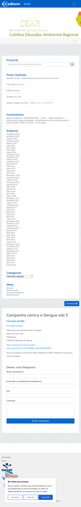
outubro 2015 (12, 249)
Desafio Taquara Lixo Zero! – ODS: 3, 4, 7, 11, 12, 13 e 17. (30, 103)
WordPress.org (13, 295)
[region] (30, 490)
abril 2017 (11, 217)
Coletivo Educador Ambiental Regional (41, 25)
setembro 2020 (13, 141)
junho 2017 (11, 212)
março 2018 (11, 196)
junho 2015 (11, 258)
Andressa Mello (16, 326)
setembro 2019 (13, 162)
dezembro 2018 (13, 175)
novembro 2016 (13, 223)
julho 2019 (11, 166)
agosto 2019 (12, 164)
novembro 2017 (13, 200)
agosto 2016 (12, 230)
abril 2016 (11, 240)
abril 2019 (11, 173)
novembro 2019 (13, 157)
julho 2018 (11, 187)
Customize (15, 497)
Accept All (45, 497)
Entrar (74, 4)
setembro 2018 (13, 182)
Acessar (10, 288)
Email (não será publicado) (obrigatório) (24, 381)
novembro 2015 (13, 246)
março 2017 (11, 219)
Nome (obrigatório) (15, 372)
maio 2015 (11, 260)
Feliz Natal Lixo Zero (15, 84)
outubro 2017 (12, 203)
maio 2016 (11, 237)
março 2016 (11, 242)
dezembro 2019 (13, 155)
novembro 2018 (13, 178)
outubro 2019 (12, 159)
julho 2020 (11, 145)
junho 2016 (11, 235)
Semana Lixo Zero (14, 97)
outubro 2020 (12, 139)
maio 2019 (11, 171)
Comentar (11, 401)
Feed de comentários (15, 293)
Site (8, 391)
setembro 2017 (13, 205)
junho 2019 (11, 168)
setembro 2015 (13, 251)
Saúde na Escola (13, 90)
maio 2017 (11, 214)
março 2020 (11, 152)
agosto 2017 (12, 207)
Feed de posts (13, 290)
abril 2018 (11, 194)
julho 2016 (11, 233)
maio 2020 (11, 150)
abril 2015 (11, 262)
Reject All (30, 497)
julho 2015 (11, 256)
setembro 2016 (13, 228)
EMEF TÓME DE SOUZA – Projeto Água (30, 123)
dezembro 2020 (13, 134)
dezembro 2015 (13, 244)
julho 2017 (11, 210)
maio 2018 (11, 191)
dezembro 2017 (13, 198)
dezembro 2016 (13, 221)
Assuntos (71, 303)
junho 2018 (11, 189)
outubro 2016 (12, 226)
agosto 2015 (12, 253)
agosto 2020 (12, 143)
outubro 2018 (12, 180)
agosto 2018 (12, 184)
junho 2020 (11, 148)
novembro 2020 (13, 136)
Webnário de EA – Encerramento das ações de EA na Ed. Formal (32, 78)
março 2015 (11, 265)
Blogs (27, 4)
